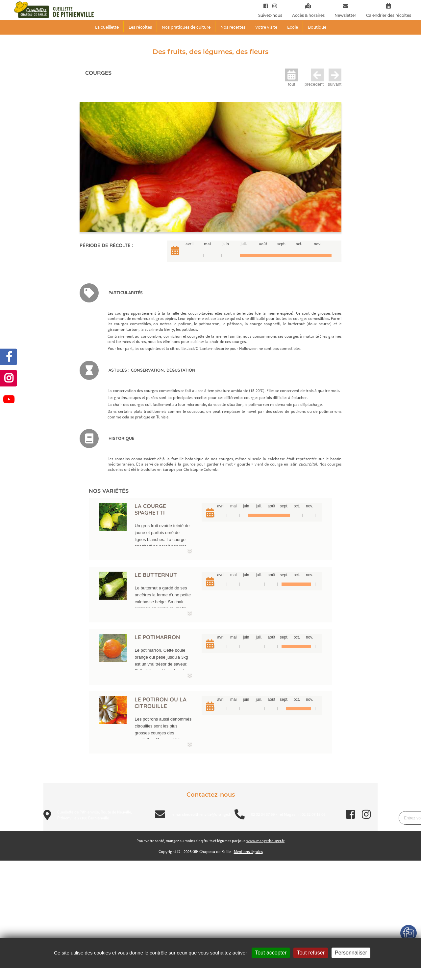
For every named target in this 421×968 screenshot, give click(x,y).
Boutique (317, 27)
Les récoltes (140, 27)
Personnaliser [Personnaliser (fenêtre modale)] (351, 952)
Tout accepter (270, 952)
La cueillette (107, 27)
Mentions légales (248, 851)
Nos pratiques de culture (186, 27)
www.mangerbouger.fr (265, 840)
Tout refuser (310, 952)
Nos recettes (232, 27)
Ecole (292, 27)
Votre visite (266, 27)
